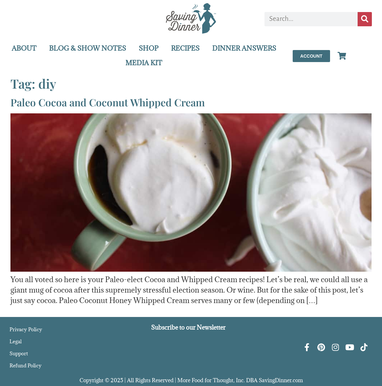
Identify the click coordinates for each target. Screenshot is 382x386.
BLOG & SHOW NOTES (87, 48)
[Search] (365, 19)
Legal (16, 341)
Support (19, 353)
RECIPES (185, 48)
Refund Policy (25, 365)
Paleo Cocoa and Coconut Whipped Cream (107, 102)
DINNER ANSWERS (244, 48)
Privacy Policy (26, 329)
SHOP (148, 48)
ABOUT (24, 48)
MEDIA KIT (143, 63)
